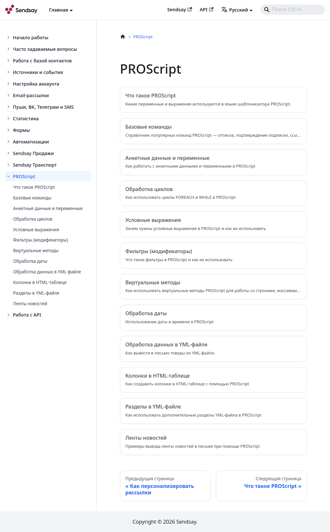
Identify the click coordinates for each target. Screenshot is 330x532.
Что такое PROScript (34, 187)
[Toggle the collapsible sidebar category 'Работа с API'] (9, 315)
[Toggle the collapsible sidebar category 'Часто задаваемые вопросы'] (9, 49)
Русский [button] (234, 9)
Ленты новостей (30, 304)
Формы (21, 130)
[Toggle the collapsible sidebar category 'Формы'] (9, 130)
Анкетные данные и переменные (48, 208)
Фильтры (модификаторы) (40, 240)
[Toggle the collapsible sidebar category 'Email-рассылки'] (9, 95)
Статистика (26, 118)
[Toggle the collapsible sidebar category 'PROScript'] (9, 176)
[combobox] (292, 10)
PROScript (24, 176)
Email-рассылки (31, 95)
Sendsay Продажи (33, 153)
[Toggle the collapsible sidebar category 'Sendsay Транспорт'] (9, 165)
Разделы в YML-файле (36, 293)
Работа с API (27, 314)
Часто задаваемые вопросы (45, 49)
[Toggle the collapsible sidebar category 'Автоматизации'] (9, 141)
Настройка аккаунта (36, 83)
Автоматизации (31, 141)
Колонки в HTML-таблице (40, 282)
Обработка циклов (33, 219)
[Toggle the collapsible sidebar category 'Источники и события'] (9, 72)
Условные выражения (36, 230)
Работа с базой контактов (42, 60)
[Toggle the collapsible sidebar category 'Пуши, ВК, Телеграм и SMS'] (9, 107)
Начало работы (30, 37)
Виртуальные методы (36, 250)
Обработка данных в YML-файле (47, 272)
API (206, 9)
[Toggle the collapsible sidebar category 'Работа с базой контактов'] (9, 60)
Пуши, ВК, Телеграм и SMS (43, 107)
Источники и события (38, 72)
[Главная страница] (123, 36)
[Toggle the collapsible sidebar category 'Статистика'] (9, 118)
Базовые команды (32, 198)
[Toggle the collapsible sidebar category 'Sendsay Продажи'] (9, 153)
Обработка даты (30, 261)
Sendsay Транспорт (35, 164)
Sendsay (179, 9)
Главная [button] (58, 9)
